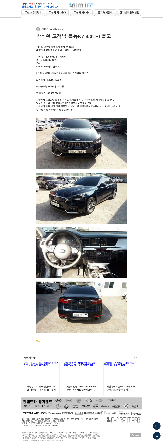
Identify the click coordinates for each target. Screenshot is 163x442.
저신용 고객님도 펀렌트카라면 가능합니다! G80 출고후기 (41, 388)
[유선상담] (157, 436)
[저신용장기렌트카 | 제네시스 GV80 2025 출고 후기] (121, 372)
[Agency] (135, 435)
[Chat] (157, 426)
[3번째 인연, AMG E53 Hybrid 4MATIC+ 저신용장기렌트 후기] (81, 372)
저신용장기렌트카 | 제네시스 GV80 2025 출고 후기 (121, 388)
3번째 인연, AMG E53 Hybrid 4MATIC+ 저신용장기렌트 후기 (81, 388)
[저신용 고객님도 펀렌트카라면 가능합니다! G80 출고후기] (41, 372)
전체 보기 (135, 357)
